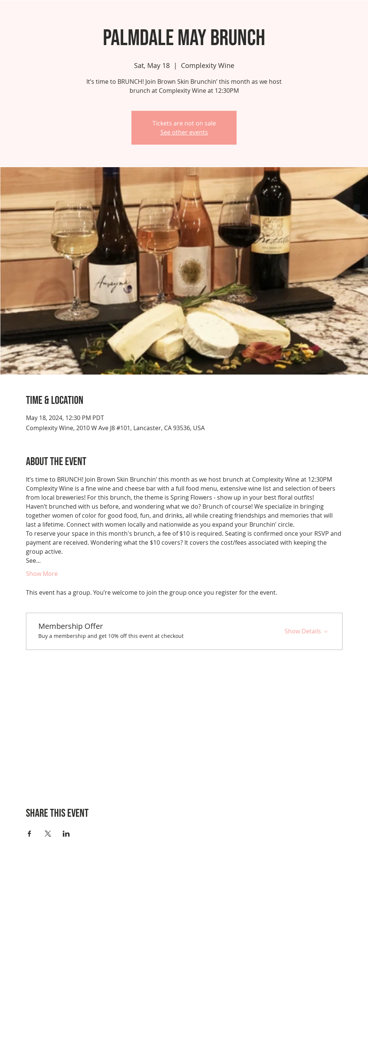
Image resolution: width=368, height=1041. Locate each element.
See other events (184, 132)
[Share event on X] (47, 834)
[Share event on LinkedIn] (66, 834)
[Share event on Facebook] (29, 834)
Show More (42, 574)
